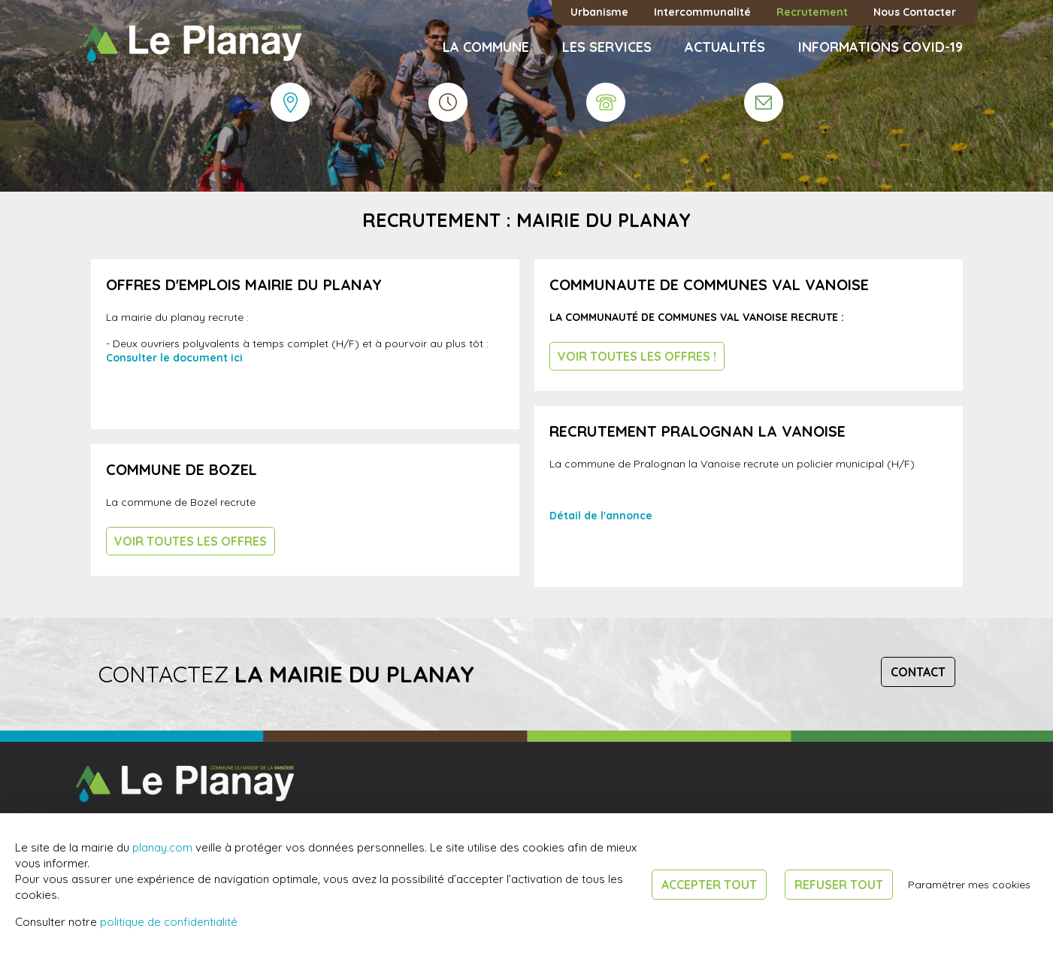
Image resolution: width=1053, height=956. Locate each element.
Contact (918, 671)
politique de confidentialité (169, 922)
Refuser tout (838, 884)
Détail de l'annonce (600, 515)
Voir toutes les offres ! (637, 356)
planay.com (162, 847)
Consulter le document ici (174, 358)
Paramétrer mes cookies (969, 884)
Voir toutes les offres (190, 541)
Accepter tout (709, 884)
